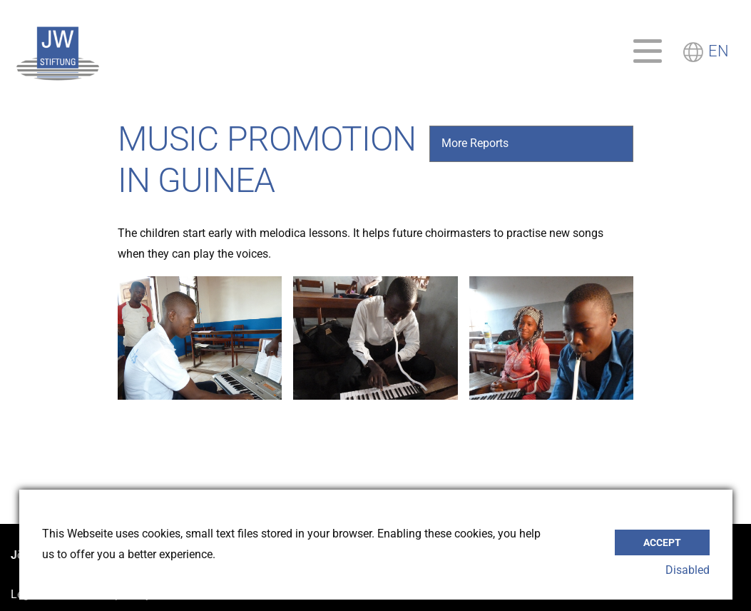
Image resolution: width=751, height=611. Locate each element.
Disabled (687, 570)
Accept (662, 539)
